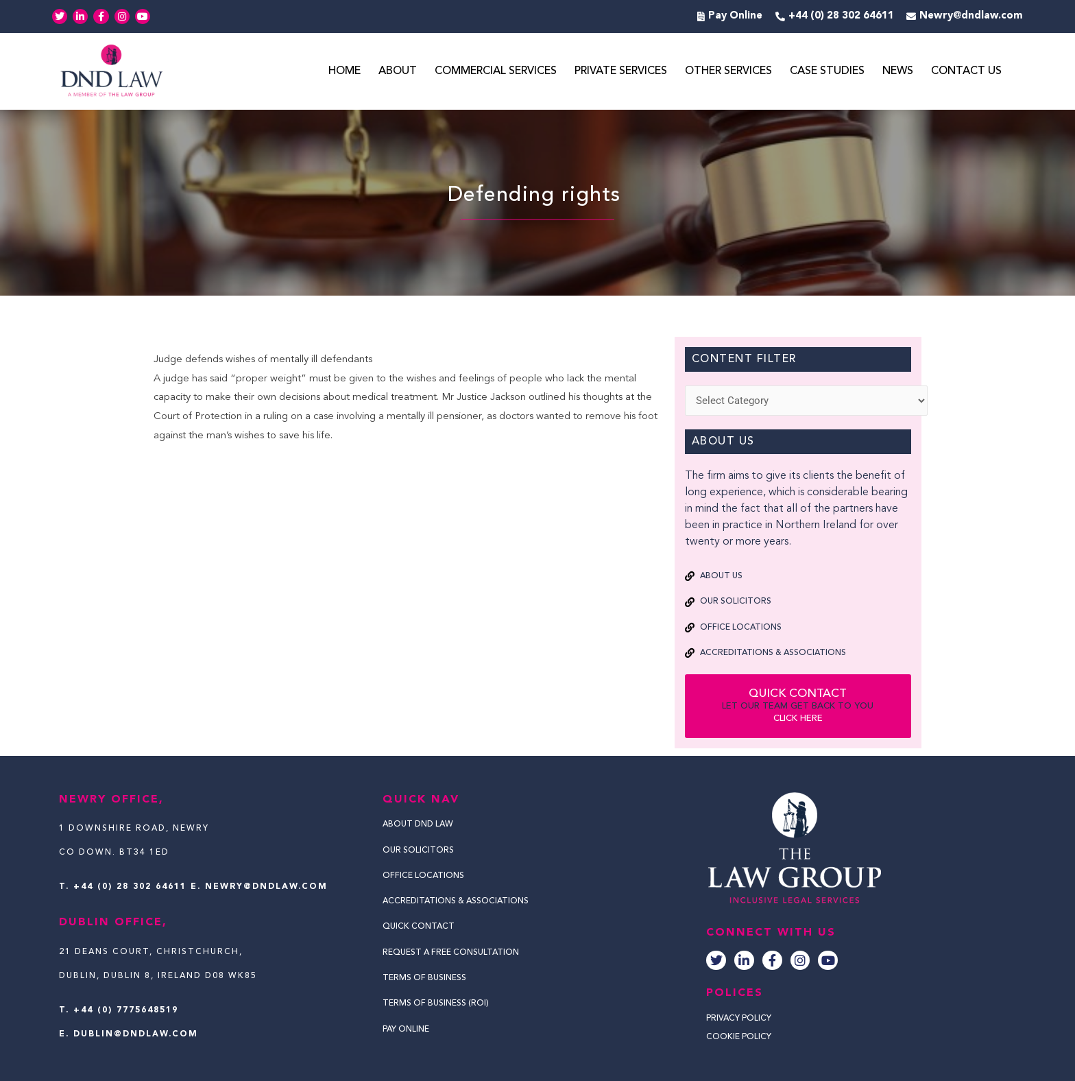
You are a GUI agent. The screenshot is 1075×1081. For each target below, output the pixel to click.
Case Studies (827, 71)
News (897, 71)
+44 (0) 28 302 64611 (129, 887)
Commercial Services (496, 71)
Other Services (728, 71)
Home (344, 71)
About (397, 71)
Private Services (621, 71)
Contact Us (966, 71)
